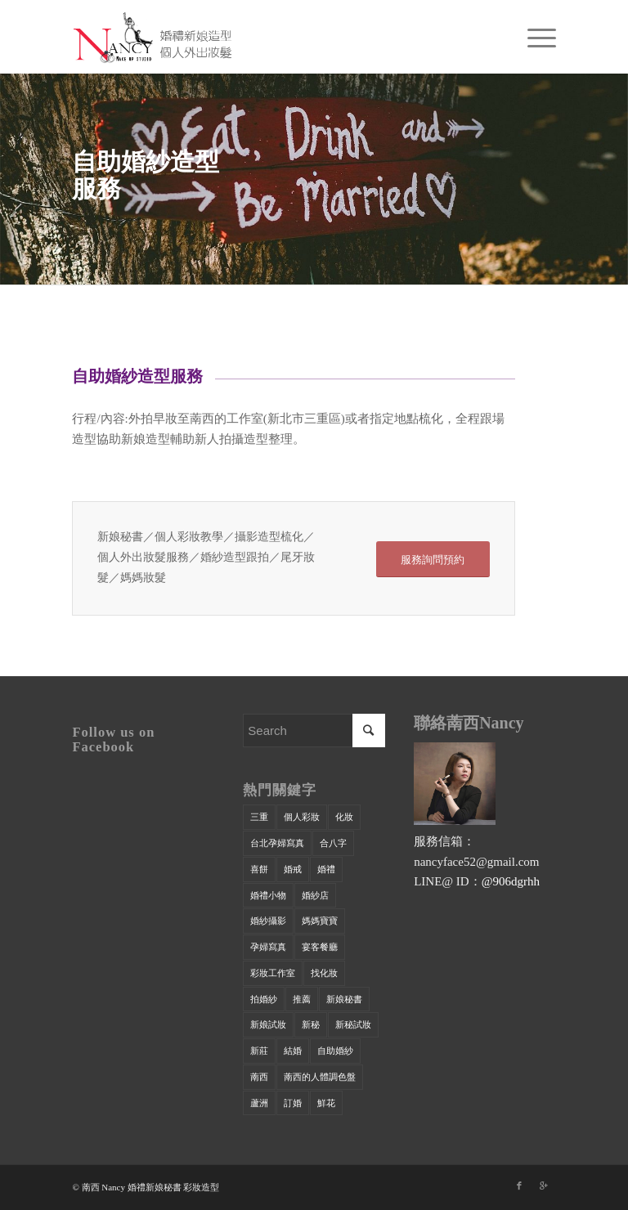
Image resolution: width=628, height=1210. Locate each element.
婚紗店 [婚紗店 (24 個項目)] (315, 895)
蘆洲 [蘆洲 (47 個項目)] (259, 1103)
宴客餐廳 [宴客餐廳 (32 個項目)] (320, 947)
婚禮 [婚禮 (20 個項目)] (326, 869)
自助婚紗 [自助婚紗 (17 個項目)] (335, 1050)
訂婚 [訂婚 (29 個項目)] (293, 1103)
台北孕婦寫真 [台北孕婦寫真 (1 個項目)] (277, 843)
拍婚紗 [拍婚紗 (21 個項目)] (263, 999)
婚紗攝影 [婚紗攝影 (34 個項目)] (268, 920)
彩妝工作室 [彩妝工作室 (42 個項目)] (272, 973)
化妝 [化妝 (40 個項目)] (344, 817)
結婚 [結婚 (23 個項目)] (293, 1050)
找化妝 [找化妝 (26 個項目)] (324, 973)
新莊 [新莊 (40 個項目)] (259, 1050)
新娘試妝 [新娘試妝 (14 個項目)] (268, 1024)
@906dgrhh (511, 881)
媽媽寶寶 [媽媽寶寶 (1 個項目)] (320, 920)
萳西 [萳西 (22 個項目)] (259, 1077)
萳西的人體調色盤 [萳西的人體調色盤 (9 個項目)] (320, 1077)
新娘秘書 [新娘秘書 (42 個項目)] (344, 999)
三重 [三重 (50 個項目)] (259, 817)
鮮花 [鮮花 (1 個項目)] (326, 1103)
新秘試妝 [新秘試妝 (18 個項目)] (353, 1024)
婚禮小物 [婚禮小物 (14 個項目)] (268, 895)
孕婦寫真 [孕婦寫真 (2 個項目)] (268, 947)
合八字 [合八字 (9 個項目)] (333, 843)
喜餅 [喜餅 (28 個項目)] (259, 869)
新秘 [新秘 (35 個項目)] (311, 1024)
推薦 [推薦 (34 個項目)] (302, 999)
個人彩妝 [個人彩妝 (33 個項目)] (302, 817)
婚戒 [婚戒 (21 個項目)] (293, 869)
